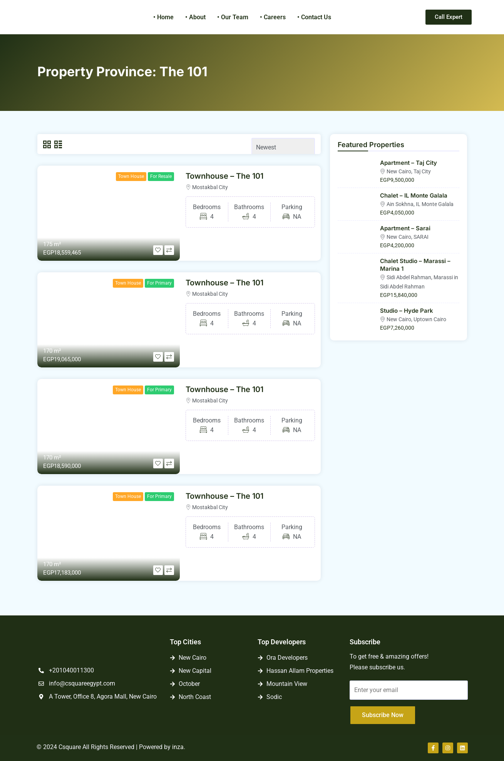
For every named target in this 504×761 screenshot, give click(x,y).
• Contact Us (314, 17)
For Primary (159, 283)
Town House (131, 176)
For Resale (161, 176)
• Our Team (232, 17)
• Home (163, 17)
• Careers (273, 17)
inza (178, 747)
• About (195, 17)
